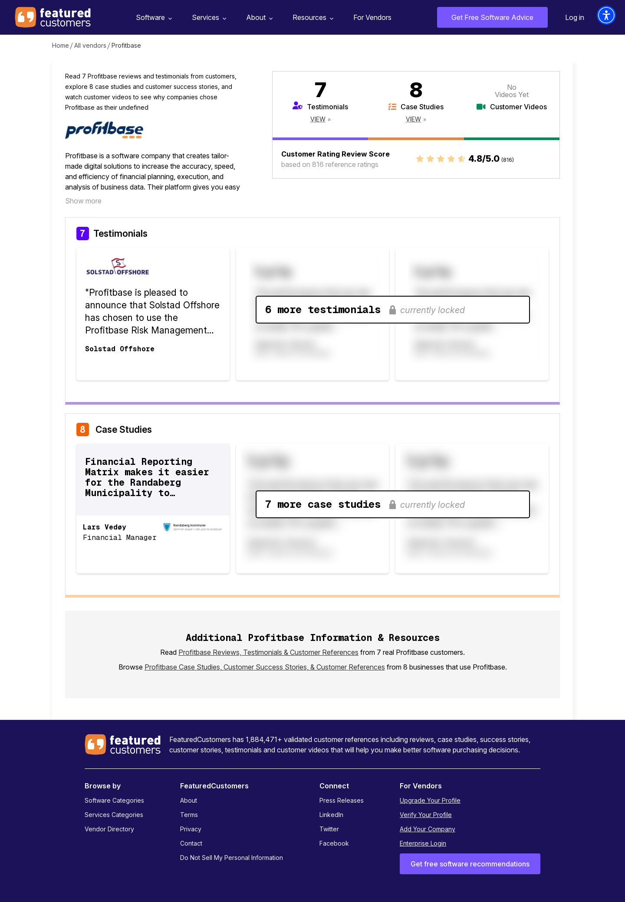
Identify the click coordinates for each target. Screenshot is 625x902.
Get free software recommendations (470, 864)
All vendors (90, 45)
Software (153, 18)
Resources (312, 18)
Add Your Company (427, 829)
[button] (606, 15)
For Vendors (372, 17)
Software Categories (114, 800)
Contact (191, 843)
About (258, 18)
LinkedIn (331, 814)
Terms (189, 814)
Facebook (334, 843)
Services (208, 18)
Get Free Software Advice (492, 17)
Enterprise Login (423, 843)
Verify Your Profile (426, 814)
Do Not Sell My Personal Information (231, 857)
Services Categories (114, 814)
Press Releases (341, 800)
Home (60, 45)
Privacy (190, 829)
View (318, 119)
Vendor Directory (109, 829)
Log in (574, 17)
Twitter (329, 829)
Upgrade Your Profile (430, 800)
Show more (83, 200)
